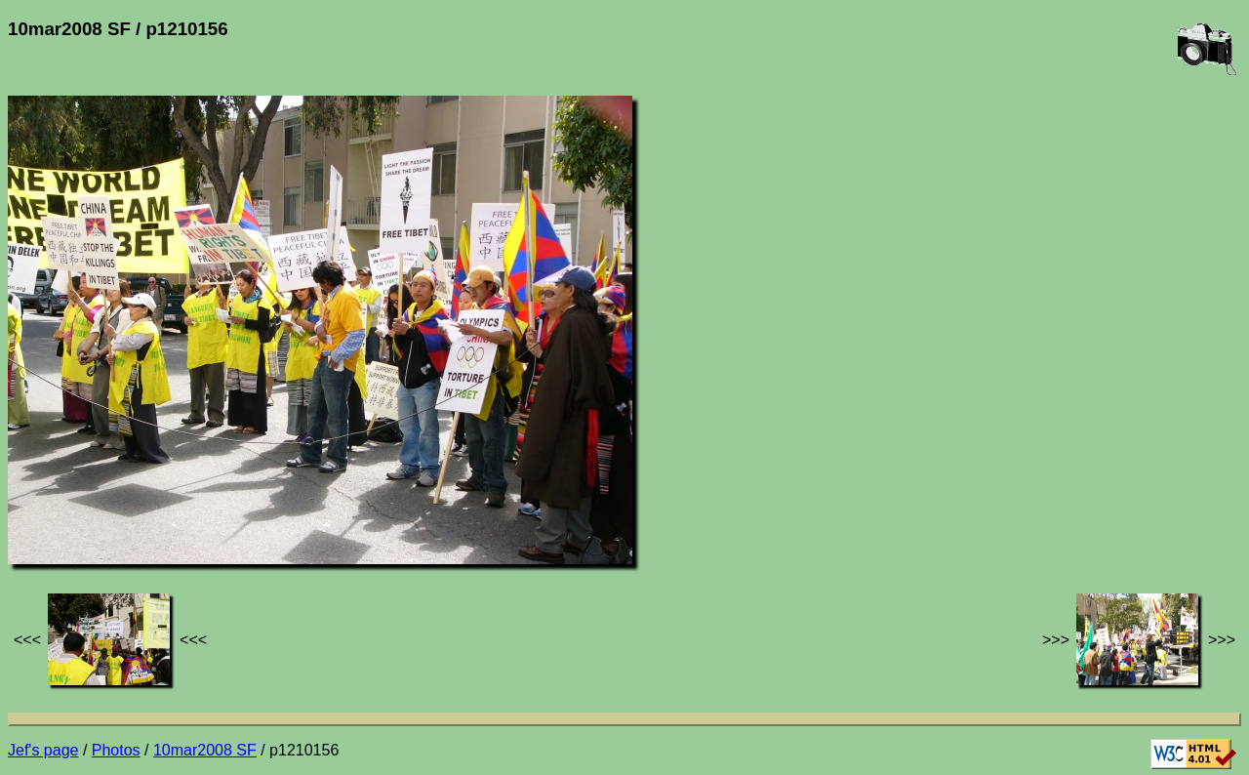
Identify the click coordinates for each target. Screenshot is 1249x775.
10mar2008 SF (205, 750)
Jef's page (43, 750)
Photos (116, 750)
